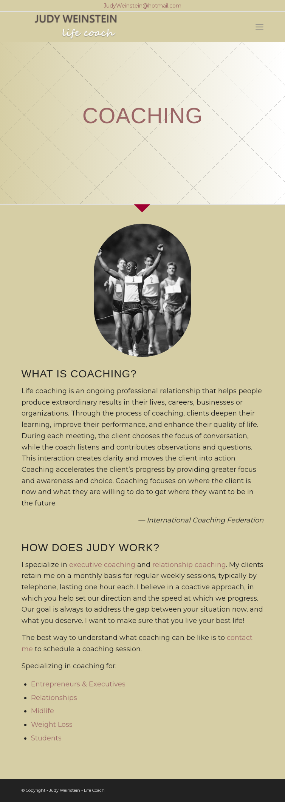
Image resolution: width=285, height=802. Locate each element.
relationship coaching (189, 565)
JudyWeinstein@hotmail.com (142, 5)
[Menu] (259, 27)
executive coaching (102, 565)
